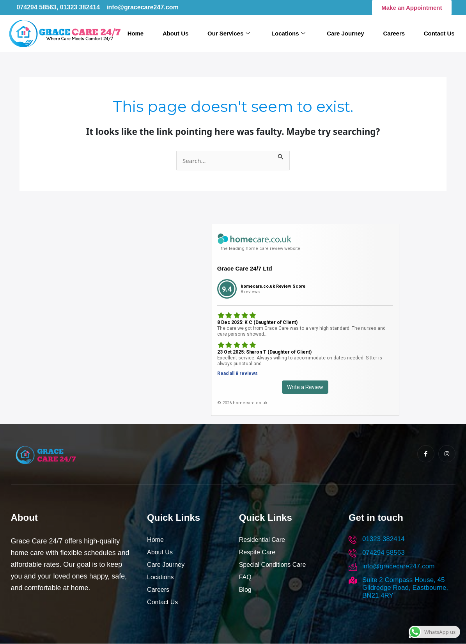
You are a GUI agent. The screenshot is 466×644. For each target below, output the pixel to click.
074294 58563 (383, 553)
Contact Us (436, 33)
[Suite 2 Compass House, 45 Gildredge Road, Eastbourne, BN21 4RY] (353, 581)
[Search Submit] (281, 156)
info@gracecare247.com (398, 566)
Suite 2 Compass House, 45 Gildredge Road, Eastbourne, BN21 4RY (405, 588)
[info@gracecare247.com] (353, 567)
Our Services (232, 33)
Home (140, 33)
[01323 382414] (353, 540)
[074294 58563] (353, 553)
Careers (393, 33)
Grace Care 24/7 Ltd (244, 268)
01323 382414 (383, 539)
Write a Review (305, 387)
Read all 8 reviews (237, 374)
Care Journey (345, 33)
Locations (290, 33)
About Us (180, 33)
